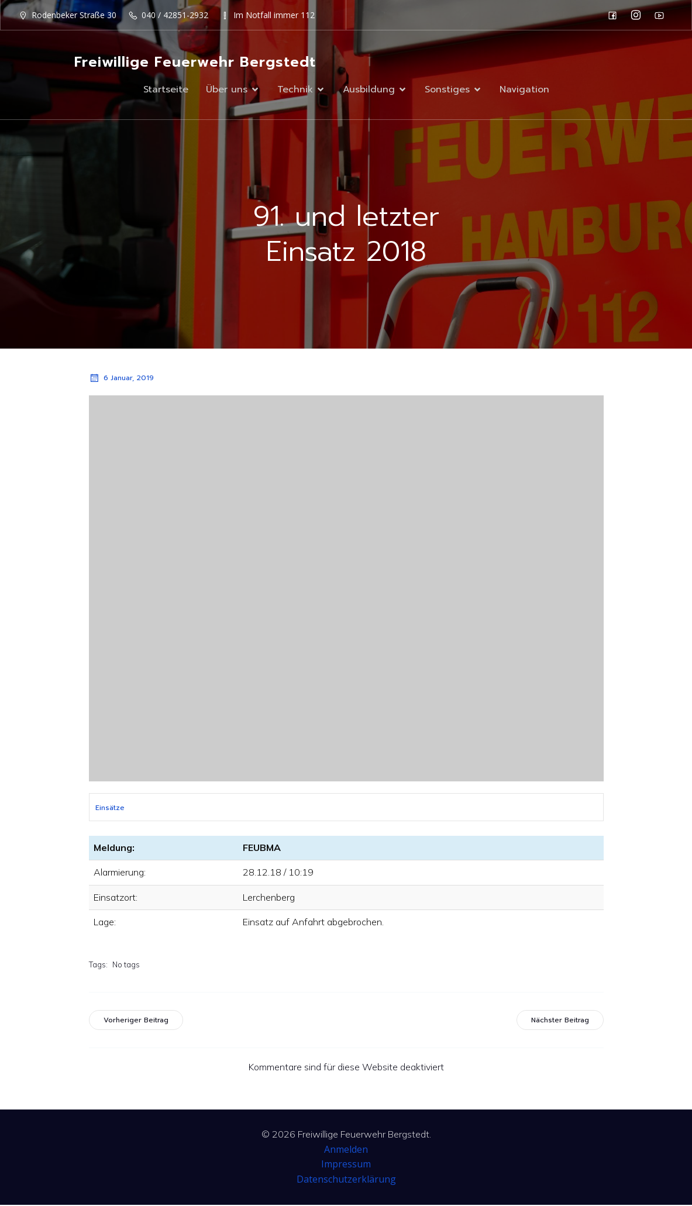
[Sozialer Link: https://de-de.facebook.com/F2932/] (615, 15)
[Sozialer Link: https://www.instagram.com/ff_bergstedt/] (638, 15)
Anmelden (346, 1150)
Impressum (346, 1165)
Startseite (165, 90)
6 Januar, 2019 (121, 379)
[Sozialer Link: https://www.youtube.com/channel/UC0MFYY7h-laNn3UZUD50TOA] (662, 15)
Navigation (524, 90)
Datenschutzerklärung (346, 1180)
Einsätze (110, 809)
